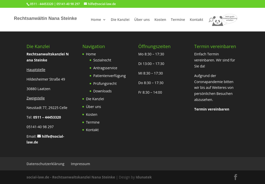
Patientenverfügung (109, 75)
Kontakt (196, 20)
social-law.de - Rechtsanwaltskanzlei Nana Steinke (71, 177)
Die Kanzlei (120, 20)
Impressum (80, 163)
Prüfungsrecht (105, 83)
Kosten (160, 20)
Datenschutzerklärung (45, 163)
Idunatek (144, 177)
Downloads (102, 91)
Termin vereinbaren (211, 109)
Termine (178, 20)
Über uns (142, 20)
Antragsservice (105, 67)
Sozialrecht (102, 60)
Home (96, 20)
